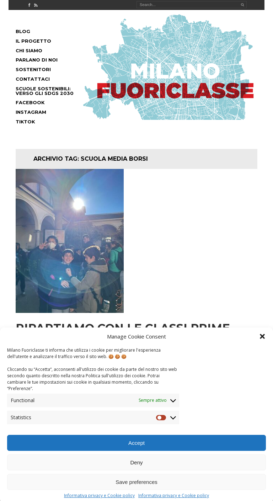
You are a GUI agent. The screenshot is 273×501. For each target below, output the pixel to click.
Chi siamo (29, 50)
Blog (23, 31)
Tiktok (25, 121)
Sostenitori (33, 69)
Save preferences (136, 487)
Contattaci (33, 79)
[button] (262, 341)
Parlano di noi (37, 60)
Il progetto (33, 41)
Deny (136, 467)
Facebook (30, 102)
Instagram (31, 112)
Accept (136, 448)
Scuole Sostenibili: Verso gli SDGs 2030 (45, 91)
